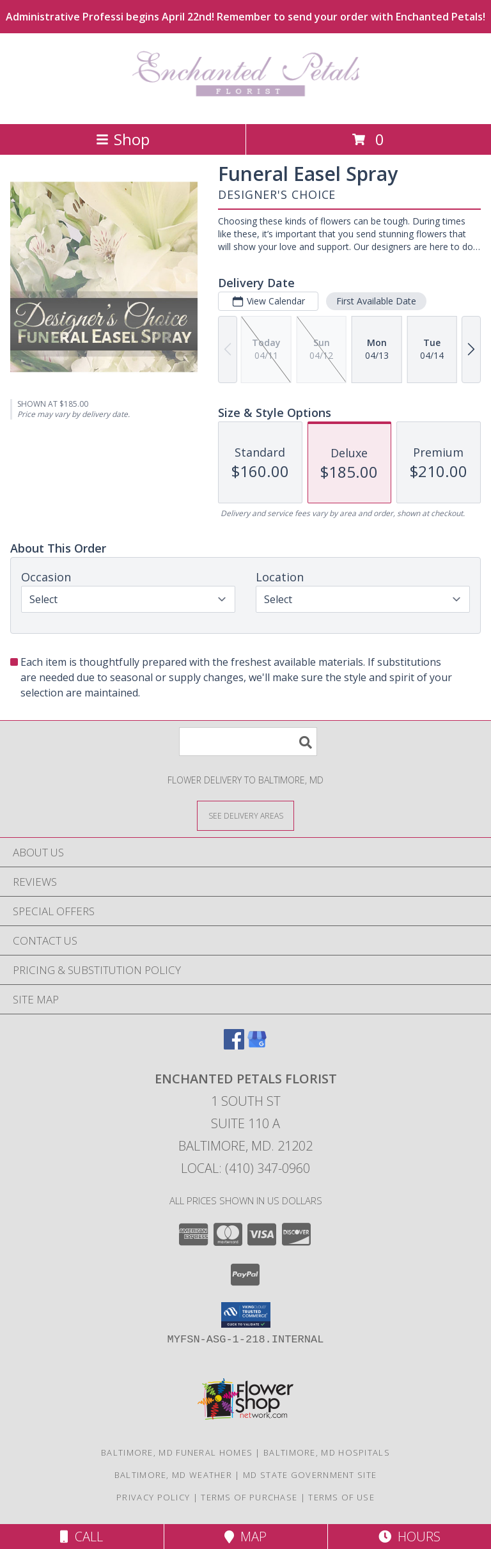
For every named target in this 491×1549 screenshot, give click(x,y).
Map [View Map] (245, 1536)
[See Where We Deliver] (245, 815)
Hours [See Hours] (409, 1536)
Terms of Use (341, 1497)
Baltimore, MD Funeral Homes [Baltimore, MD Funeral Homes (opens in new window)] (177, 1452)
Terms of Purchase (249, 1497)
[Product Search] (248, 741)
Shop (123, 139)
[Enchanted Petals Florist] (245, 105)
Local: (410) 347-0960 (245, 1168)
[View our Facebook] (234, 1045)
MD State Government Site (310, 1475)
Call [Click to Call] (81, 1536)
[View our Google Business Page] (257, 1045)
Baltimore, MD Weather (173, 1475)
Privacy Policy (153, 1497)
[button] (245, 1315)
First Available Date (376, 301)
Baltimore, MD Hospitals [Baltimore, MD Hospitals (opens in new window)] (326, 1452)
